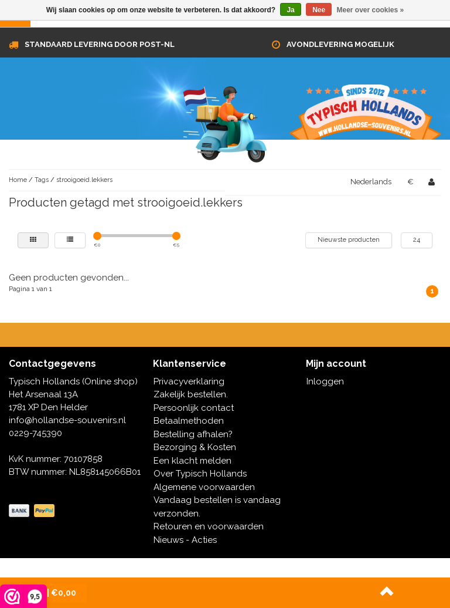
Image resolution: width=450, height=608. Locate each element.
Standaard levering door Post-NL (100, 44)
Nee (318, 10)
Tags (42, 180)
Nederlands (370, 181)
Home (18, 180)
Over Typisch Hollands (200, 473)
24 (416, 240)
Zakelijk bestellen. (191, 394)
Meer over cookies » (370, 10)
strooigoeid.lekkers (84, 180)
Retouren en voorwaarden (209, 526)
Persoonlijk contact (194, 408)
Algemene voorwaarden (204, 487)
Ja (290, 10)
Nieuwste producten (349, 240)
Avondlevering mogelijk (340, 44)
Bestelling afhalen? (193, 434)
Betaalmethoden (189, 421)
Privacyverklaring (189, 381)
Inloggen (325, 381)
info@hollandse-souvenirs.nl (67, 420)
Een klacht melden (192, 460)
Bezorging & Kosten (195, 447)
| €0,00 (50, 592)
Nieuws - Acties (185, 540)
